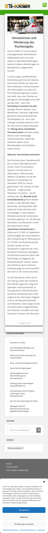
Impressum (41, 530)
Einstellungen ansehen (24, 524)
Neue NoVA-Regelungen (20, 368)
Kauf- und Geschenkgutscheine (24, 363)
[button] (44, 481)
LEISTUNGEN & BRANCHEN (17, 470)
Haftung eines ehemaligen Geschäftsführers (21, 384)
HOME (9, 464)
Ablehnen (24, 517)
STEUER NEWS (12, 467)
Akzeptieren (24, 510)
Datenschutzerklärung (11, 530)
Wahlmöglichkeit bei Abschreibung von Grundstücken (19, 375)
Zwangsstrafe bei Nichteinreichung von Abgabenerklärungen (19, 408)
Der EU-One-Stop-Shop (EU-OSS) (24, 401)
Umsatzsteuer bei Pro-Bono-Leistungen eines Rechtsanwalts (22, 393)
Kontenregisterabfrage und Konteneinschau (22, 349)
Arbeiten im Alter (17, 342)
